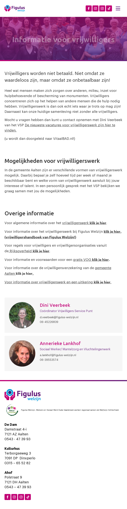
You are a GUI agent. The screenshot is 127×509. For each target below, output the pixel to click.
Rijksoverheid (29, 251)
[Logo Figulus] (15, 8)
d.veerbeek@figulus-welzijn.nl (59, 317)
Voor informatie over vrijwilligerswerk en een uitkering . (58, 282)
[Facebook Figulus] (89, 8)
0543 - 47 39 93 (17, 439)
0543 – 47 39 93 (18, 487)
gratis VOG (82, 259)
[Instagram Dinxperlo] (95, 8)
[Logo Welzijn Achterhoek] (63, 410)
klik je (97, 259)
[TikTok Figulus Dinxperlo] (109, 8)
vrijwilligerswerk (84, 223)
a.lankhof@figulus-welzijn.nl (58, 355)
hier (105, 259)
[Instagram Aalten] (102, 8)
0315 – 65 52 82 (17, 463)
